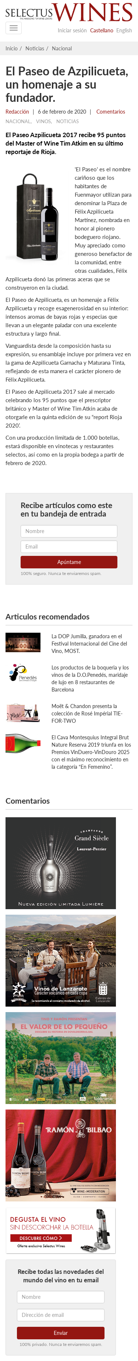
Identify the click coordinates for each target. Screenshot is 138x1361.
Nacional (62, 48)
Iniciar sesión (72, 30)
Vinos (43, 121)
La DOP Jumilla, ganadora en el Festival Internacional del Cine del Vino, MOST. (89, 643)
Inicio (12, 48)
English (124, 30)
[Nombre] (61, 1297)
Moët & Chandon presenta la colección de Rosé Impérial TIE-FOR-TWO (87, 713)
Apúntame (69, 562)
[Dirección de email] (61, 1315)
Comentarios (110, 111)
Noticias (34, 48)
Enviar (61, 1333)
